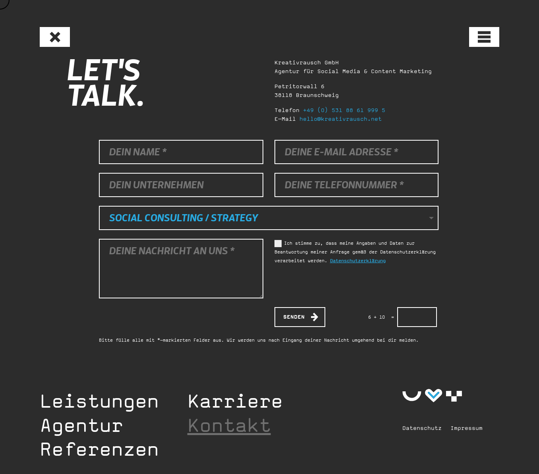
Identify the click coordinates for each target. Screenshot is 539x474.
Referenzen (99, 449)
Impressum (466, 428)
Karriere (235, 401)
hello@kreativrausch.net (340, 119)
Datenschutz (422, 428)
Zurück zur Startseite (50, 33)
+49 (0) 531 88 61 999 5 (344, 110)
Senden (294, 316)
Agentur (81, 425)
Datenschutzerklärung (358, 260)
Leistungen (99, 401)
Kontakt (229, 425)
